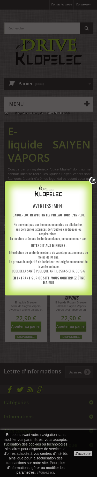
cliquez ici (45, 472)
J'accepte (83, 453)
